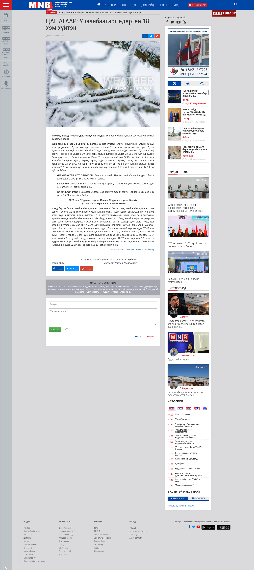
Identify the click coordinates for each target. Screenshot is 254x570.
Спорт (163, 5)
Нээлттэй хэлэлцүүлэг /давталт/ (190, 456)
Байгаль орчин (30, 547)
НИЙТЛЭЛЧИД (181, 290)
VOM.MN (132, 530)
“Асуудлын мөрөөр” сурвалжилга (187, 433)
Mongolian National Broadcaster (124, 265)
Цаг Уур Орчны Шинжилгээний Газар (141, 252)
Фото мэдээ (28, 543)
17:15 (175, 476)
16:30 (175, 471)
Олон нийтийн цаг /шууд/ (191, 461)
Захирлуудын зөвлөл (102, 540)
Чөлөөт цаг (65, 524)
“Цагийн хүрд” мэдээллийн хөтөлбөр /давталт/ (191, 427)
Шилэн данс (99, 553)
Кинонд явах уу (30, 560)
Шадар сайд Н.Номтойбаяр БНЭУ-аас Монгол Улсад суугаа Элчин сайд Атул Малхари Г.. (106, 15)
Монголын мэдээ (6, 41)
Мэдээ (27, 524)
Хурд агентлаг (182, 174)
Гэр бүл (62, 547)
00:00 (175, 417)
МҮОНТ (97, 533)
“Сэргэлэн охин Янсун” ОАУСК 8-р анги (192, 450)
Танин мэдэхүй (65, 553)
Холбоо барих (99, 543)
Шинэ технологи (65, 530)
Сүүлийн (154, 338)
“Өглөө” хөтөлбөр (187, 421)
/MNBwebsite (202, 501)
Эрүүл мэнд (192, 158)
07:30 (175, 422)
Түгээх (62, 271)
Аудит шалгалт (135, 540)
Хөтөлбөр (179, 403)
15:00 (175, 461)
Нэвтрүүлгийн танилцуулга (34, 563)
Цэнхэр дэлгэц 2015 (67, 533)
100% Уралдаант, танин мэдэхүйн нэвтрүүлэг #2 (190, 439)
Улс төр (110, 5)
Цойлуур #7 (184, 466)
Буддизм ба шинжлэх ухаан (191, 471)
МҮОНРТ (98, 524)
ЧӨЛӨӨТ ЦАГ (129, 5)
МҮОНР (97, 530)
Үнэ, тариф (98, 547)
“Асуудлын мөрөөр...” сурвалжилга (188, 488)
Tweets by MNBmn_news (185, 508)
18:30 (175, 488)
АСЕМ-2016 (28, 557)
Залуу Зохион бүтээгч (138, 533)
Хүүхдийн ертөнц (65, 540)
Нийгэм (190, 102)
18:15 (175, 482)
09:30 (175, 432)
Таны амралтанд (66, 537)
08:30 (175, 427)
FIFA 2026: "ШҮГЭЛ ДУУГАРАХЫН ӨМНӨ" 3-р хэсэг (193, 477)
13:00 (175, 450)
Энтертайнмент (30, 553)
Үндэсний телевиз (6, 30)
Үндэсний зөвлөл (101, 537)
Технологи (28, 537)
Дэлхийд (147, 5)
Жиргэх (76, 271)
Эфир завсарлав (186, 416)
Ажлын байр (99, 550)
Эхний (142, 338)
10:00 (175, 438)
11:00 (175, 444)
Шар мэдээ (63, 557)
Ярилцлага (28, 550)
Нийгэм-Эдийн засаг (32, 533)
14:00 (175, 456)
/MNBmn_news (182, 501)
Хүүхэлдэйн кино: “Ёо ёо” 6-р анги (192, 482)
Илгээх (59, 331)
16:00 (175, 466)
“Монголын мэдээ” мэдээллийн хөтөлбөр (189, 444)
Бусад (177, 5)
